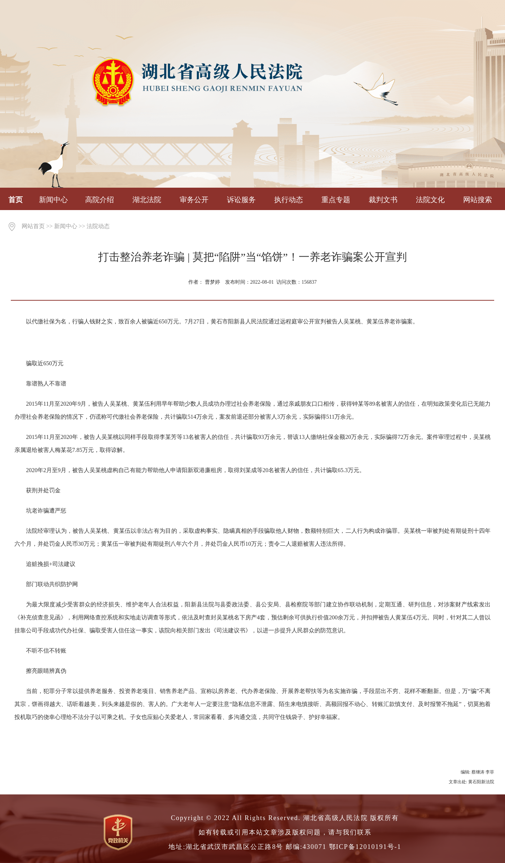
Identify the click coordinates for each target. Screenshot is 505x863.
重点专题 (335, 200)
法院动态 (98, 226)
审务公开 (194, 200)
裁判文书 (383, 200)
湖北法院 (146, 200)
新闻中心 (53, 200)
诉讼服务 (241, 200)
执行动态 (288, 200)
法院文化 (430, 200)
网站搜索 (477, 200)
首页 (15, 200)
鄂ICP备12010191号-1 (365, 846)
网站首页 (33, 226)
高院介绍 (99, 200)
